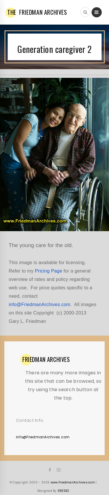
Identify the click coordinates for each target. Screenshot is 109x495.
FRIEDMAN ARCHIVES (37, 12)
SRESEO (63, 491)
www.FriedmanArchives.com (73, 482)
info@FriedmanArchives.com (39, 304)
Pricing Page (48, 270)
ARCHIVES (46, 359)
